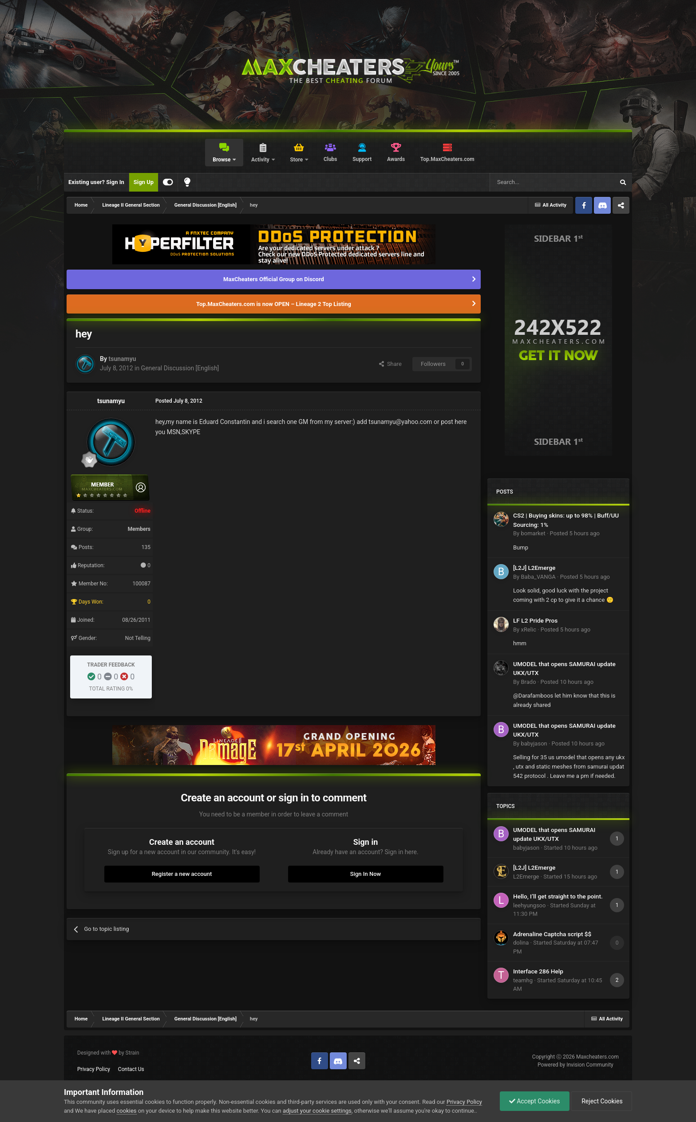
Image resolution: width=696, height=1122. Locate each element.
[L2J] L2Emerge (534, 567)
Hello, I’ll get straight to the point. (558, 896)
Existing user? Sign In (96, 182)
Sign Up (144, 182)
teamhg (523, 980)
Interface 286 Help (538, 971)
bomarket (533, 533)
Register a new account (182, 874)
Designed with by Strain (108, 1053)
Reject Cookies (601, 1101)
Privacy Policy (93, 1069)
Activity (261, 160)
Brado (528, 682)
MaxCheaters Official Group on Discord (273, 279)
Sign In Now (365, 874)
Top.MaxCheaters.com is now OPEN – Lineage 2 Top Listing (273, 304)
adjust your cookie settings (317, 1110)
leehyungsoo (529, 905)
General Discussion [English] (180, 368)
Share (390, 364)
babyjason (534, 743)
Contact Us (131, 1069)
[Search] (531, 182)
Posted (575, 533)
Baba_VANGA (538, 576)
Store (297, 160)
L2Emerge (526, 876)
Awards (396, 159)
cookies (127, 1110)
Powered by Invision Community (575, 1065)
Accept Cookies (534, 1101)
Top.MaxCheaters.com (447, 159)
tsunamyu (122, 358)
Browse (222, 160)
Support (362, 159)
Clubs (330, 159)
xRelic (528, 629)
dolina (521, 942)
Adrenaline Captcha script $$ (552, 934)
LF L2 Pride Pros (535, 620)
